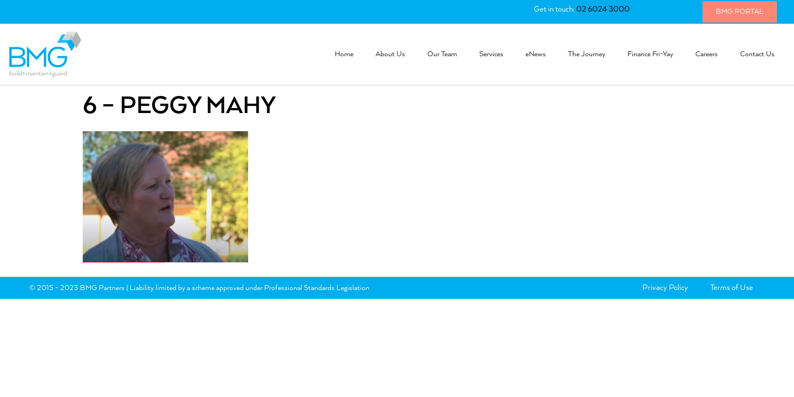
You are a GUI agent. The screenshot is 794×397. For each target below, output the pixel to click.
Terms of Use (731, 287)
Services (491, 54)
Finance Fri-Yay (650, 54)
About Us (390, 54)
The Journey (586, 54)
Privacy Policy (665, 287)
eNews (535, 54)
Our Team (442, 54)
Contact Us (757, 54)
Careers (706, 54)
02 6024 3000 (603, 9)
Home (344, 54)
